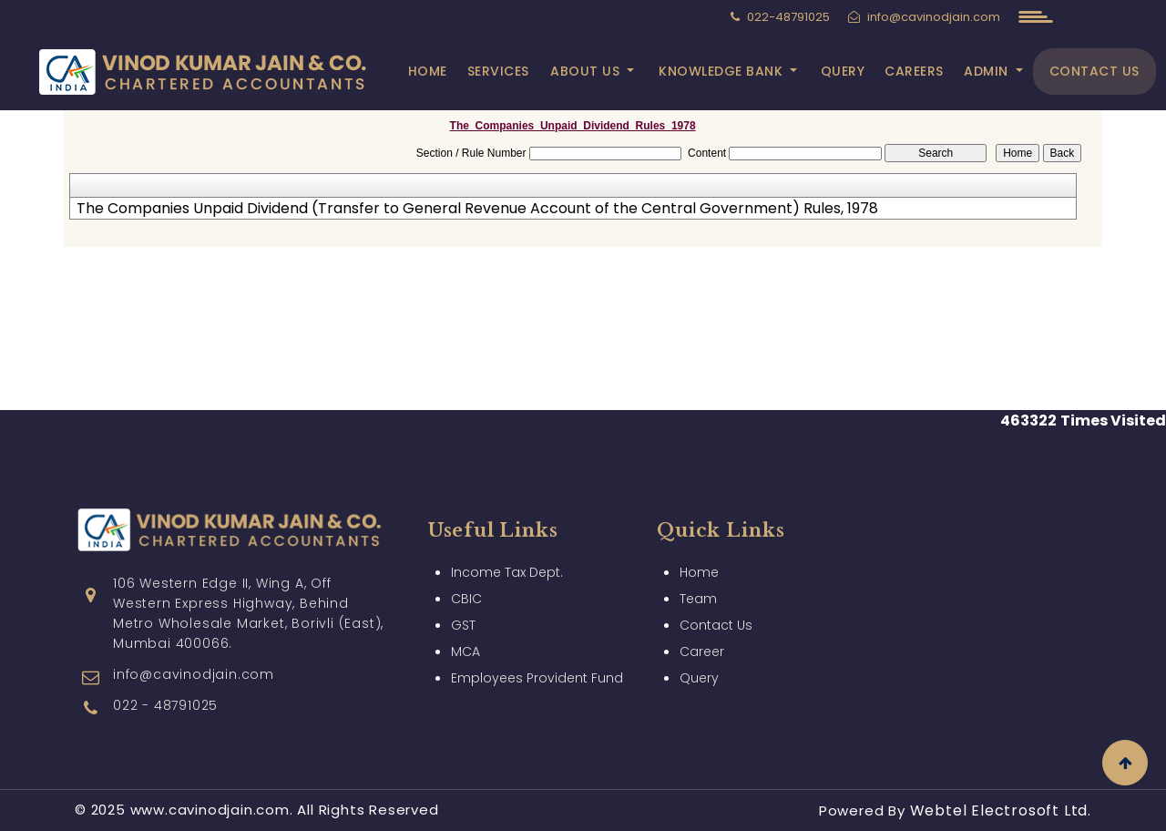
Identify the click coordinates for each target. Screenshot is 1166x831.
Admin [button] (988, 71)
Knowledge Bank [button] (723, 71)
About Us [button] (587, 71)
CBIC (466, 599)
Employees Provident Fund (537, 678)
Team (698, 599)
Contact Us (1094, 71)
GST (463, 625)
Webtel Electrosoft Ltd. (1000, 810)
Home (427, 71)
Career (702, 651)
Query (843, 71)
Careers (914, 71)
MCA (465, 651)
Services (498, 71)
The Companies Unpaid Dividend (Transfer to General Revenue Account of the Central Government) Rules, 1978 (477, 208)
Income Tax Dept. (507, 572)
